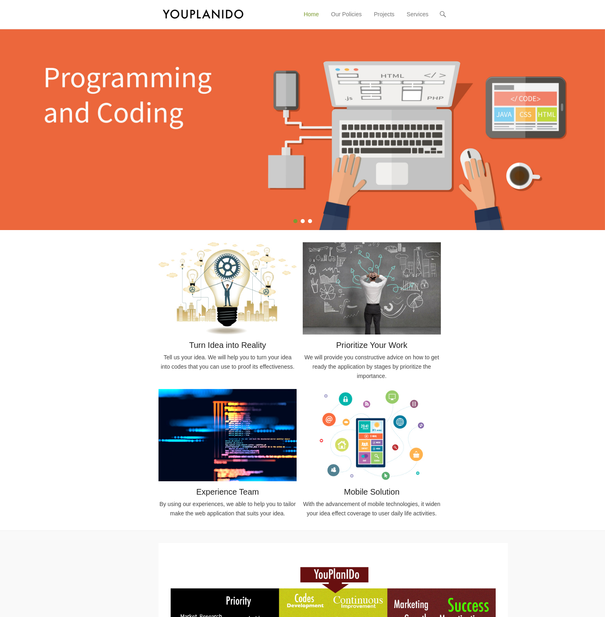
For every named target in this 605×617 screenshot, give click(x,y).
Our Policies (346, 14)
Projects (384, 14)
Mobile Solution (372, 491)
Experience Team (227, 491)
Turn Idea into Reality (227, 345)
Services (418, 14)
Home (311, 14)
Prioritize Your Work (371, 345)
